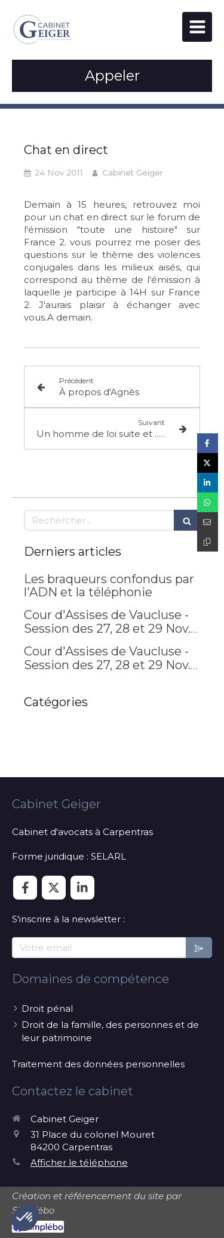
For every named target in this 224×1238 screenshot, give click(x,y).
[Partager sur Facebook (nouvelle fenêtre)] (207, 443)
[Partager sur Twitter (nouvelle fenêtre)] (207, 463)
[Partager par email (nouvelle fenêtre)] (207, 522)
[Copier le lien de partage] (207, 542)
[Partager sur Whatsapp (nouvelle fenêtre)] (207, 502)
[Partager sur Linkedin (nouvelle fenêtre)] (207, 482)
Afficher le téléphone (79, 1162)
